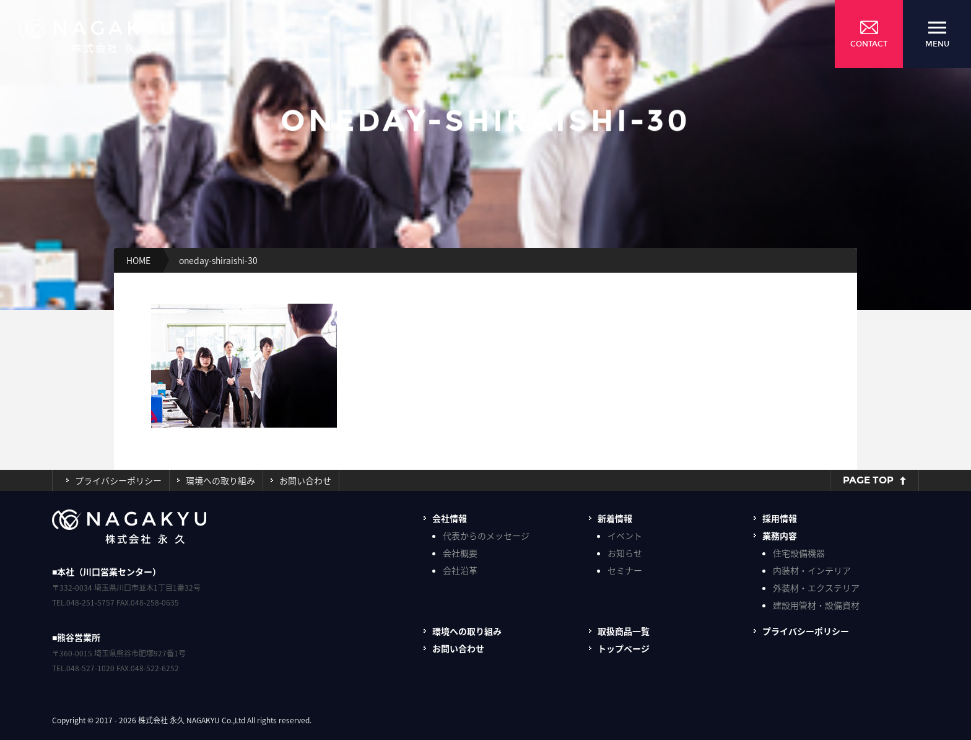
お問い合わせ (305, 480)
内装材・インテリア (812, 570)
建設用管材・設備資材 (816, 605)
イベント (624, 535)
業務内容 (779, 535)
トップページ (624, 648)
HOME (138, 260)
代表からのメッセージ (486, 535)
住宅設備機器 (799, 553)
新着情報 (615, 518)
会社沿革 (460, 570)
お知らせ (624, 553)
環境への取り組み (220, 480)
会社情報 (449, 518)
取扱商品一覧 (624, 631)
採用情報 (779, 518)
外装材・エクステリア (816, 587)
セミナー (624, 570)
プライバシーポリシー (118, 480)
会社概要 (460, 553)
